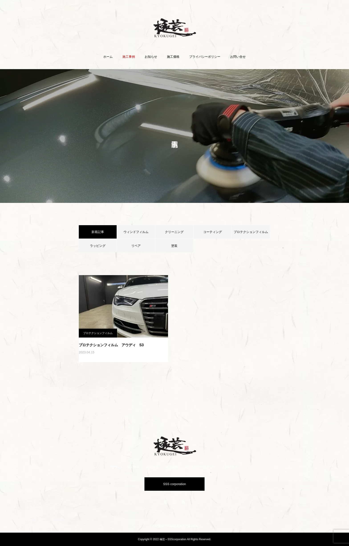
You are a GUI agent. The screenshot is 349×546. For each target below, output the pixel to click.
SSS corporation (174, 484)
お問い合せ (238, 56)
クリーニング (174, 232)
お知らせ (151, 56)
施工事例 (128, 56)
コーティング (212, 232)
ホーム (108, 56)
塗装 (174, 245)
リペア (136, 245)
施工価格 (173, 56)
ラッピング (98, 245)
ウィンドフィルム (136, 232)
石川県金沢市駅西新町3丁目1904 (175, 526)
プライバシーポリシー (204, 56)
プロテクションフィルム (251, 232)
